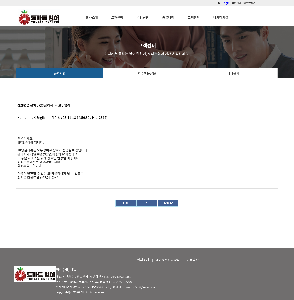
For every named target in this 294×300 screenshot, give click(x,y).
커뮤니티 (168, 17)
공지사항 (60, 73)
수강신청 (143, 17)
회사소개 (92, 17)
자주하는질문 (147, 73)
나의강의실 (220, 17)
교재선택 (117, 17)
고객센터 (194, 17)
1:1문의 (233, 73)
